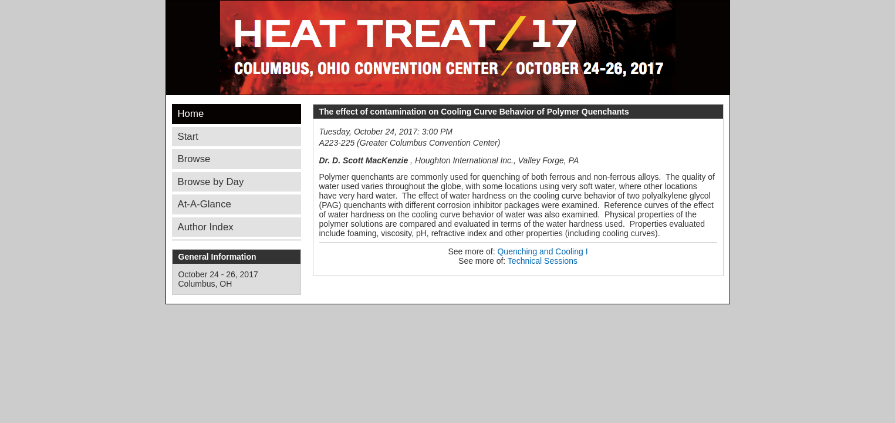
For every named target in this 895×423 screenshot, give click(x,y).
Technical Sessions (542, 261)
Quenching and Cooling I (542, 251)
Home (191, 113)
